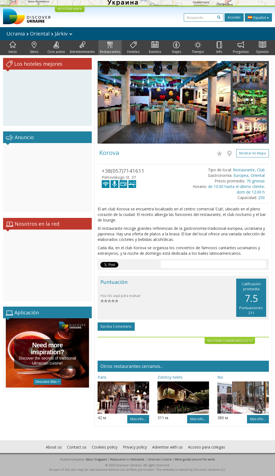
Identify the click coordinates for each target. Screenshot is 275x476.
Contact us (76, 447)
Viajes (176, 47)
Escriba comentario (116, 326)
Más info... (138, 419)
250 (261, 197)
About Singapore (96, 459)
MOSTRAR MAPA (70, 9)
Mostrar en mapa (252, 153)
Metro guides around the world (195, 459)
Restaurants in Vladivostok (127, 459)
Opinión (262, 47)
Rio (220, 377)
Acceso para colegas (206, 447)
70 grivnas (255, 181)
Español (258, 17)
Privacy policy (135, 447)
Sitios (34, 47)
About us (54, 447)
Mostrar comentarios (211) (229, 340)
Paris (102, 377)
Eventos (155, 47)
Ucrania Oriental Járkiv (39, 33)
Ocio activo (56, 47)
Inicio (13, 47)
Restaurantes (110, 47)
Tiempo (198, 47)
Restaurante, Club (249, 169)
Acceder (234, 17)
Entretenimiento (82, 47)
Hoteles (133, 47)
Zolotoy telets (170, 377)
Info (219, 47)
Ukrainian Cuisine (159, 459)
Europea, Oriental (249, 175)
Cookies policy (105, 447)
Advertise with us (167, 447)
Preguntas (241, 47)
